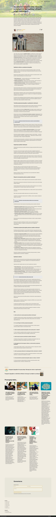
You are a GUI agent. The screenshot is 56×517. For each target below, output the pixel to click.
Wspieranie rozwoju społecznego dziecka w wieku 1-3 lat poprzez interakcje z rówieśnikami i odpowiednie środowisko (45, 395)
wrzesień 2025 (7, 504)
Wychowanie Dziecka (47, 1)
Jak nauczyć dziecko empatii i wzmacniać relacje (33, 393)
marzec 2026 (7, 502)
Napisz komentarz (16, 492)
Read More (19, 25)
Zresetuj (20, 492)
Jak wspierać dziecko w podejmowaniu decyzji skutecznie (21, 393)
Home (42, 1)
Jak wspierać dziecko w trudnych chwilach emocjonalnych (9, 393)
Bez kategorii (7, 511)
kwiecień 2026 (7, 501)
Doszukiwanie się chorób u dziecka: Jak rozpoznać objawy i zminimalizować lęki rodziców (9, 439)
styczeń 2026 (7, 503)
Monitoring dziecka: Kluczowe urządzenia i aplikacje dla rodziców (21, 438)
